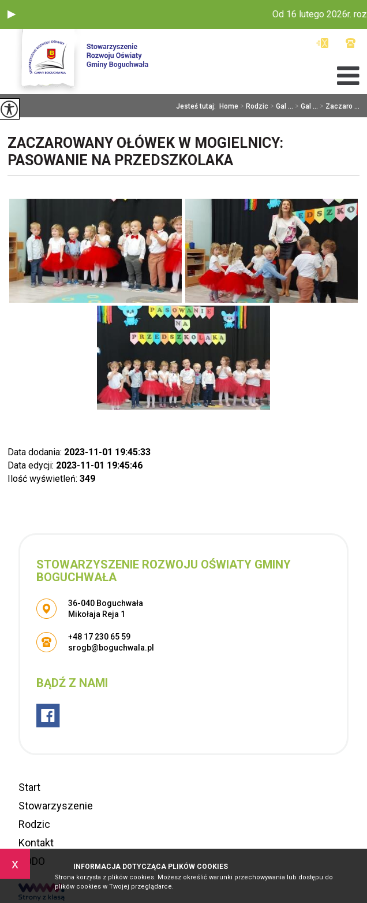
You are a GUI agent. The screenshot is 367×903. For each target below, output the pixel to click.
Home (228, 106)
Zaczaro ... (338, 106)
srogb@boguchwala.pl (322, 43)
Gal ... (280, 106)
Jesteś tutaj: (197, 106)
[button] (11, 14)
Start (29, 787)
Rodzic (253, 106)
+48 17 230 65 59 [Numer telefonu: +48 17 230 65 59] (99, 636)
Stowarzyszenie (55, 806)
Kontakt (36, 843)
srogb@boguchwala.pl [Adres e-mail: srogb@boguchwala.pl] (111, 647)
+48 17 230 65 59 (350, 43)
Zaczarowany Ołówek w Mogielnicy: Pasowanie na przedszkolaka (145, 152)
